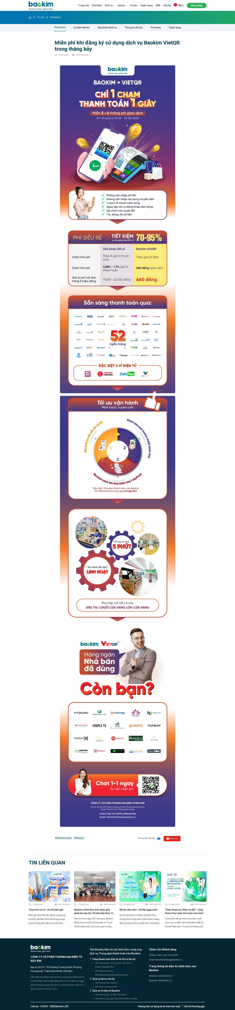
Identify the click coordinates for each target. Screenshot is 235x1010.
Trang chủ (83, 5)
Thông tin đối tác (134, 27)
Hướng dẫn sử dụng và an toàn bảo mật (159, 1006)
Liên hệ (167, 5)
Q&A (158, 5)
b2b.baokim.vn (164, 980)
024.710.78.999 (170, 955)
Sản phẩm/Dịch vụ (107, 27)
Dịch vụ (109, 5)
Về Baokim (55, 17)
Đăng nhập (196, 5)
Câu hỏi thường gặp (194, 1006)
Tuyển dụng (146, 5)
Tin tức (133, 5)
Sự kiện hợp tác (82, 27)
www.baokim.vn (165, 976)
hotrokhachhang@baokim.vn (168, 960)
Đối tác (121, 5)
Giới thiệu (97, 5)
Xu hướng (156, 27)
